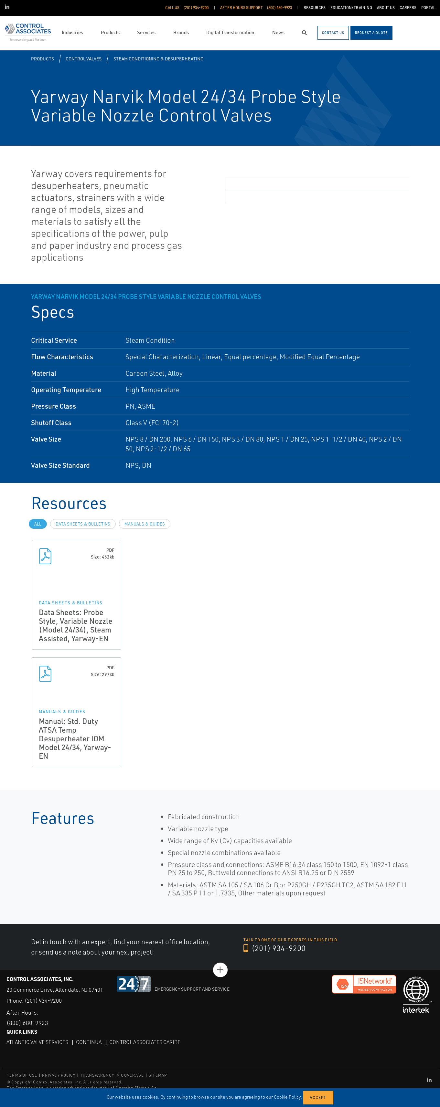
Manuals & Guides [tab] (144, 524)
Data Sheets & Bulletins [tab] (83, 524)
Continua (89, 1042)
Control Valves (84, 58)
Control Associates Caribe (144, 1042)
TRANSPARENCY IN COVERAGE (112, 1075)
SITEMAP (158, 1075)
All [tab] (37, 524)
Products (42, 58)
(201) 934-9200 (274, 948)
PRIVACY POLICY (58, 1075)
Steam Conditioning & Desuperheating (158, 58)
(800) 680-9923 (27, 1022)
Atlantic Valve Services (37, 1042)
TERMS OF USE (22, 1075)
